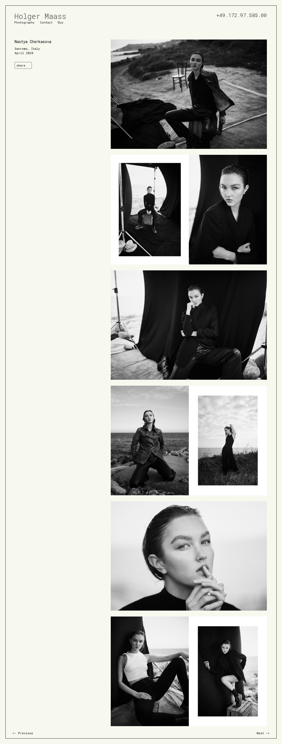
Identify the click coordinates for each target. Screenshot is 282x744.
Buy (60, 22)
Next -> (263, 733)
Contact (46, 22)
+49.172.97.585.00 (241, 14)
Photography (24, 22)
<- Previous (22, 733)
